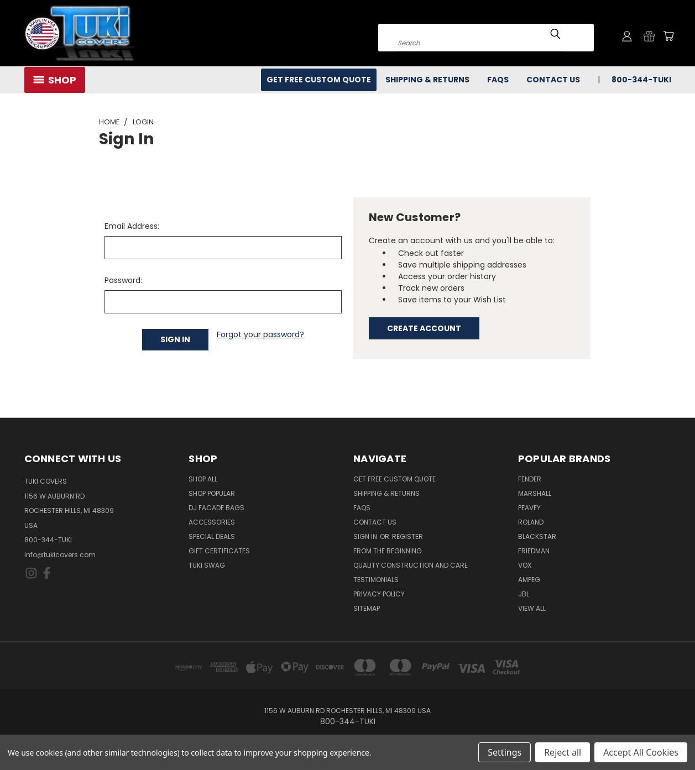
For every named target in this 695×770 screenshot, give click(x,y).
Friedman (534, 551)
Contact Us (553, 79)
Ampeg (529, 579)
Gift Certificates (219, 551)
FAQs (498, 79)
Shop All (203, 479)
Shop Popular (212, 493)
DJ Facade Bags (216, 507)
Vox (524, 565)
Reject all (562, 752)
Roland (531, 522)
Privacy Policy (379, 594)
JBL (523, 594)
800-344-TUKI (641, 79)
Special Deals (212, 536)
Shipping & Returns (427, 79)
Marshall (534, 493)
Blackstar (537, 536)
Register (407, 536)
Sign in (366, 536)
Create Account (424, 328)
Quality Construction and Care (410, 565)
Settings (504, 752)
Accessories (212, 522)
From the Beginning (387, 551)
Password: (123, 280)
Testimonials (376, 579)
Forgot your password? (260, 334)
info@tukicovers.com (60, 554)
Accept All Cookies (640, 752)
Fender (529, 479)
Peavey (529, 507)
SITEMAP (366, 608)
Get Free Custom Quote (318, 79)
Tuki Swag (207, 565)
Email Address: (131, 226)
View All (532, 608)
